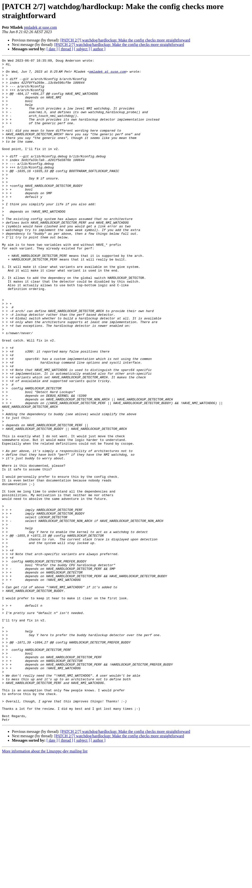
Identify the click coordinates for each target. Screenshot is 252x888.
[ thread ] (66, 49)
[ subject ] (82, 49)
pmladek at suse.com (40, 27)
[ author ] (98, 49)
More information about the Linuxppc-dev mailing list (44, 884)
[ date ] (52, 49)
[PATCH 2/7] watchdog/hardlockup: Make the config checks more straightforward (125, 40)
